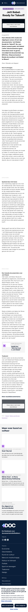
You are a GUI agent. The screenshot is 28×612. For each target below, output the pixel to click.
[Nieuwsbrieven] (20, 3)
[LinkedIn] (8, 540)
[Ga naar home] (13, 3)
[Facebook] (5, 540)
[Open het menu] (4, 3)
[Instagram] (3, 540)
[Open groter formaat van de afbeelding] (13, 170)
